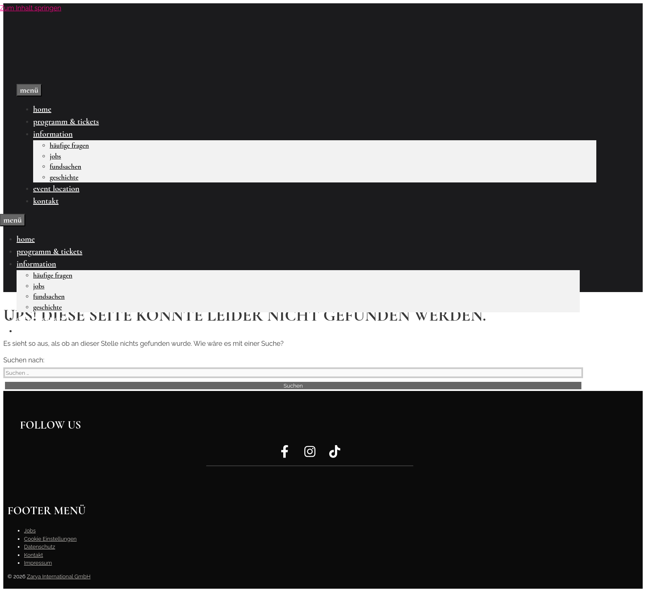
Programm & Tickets (66, 122)
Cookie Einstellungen (50, 539)
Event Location (56, 189)
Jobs (55, 156)
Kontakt (45, 201)
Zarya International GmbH (59, 576)
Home (42, 109)
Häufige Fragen (69, 145)
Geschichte (64, 177)
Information (52, 134)
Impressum (38, 563)
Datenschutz (39, 547)
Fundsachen (65, 166)
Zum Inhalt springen (30, 8)
